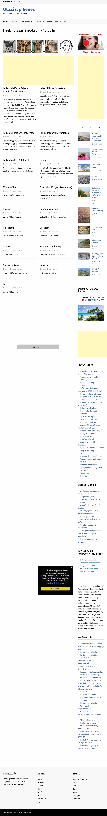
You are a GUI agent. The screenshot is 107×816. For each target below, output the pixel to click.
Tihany (6, 246)
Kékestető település (95, 270)
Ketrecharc (42, 799)
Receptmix (42, 779)
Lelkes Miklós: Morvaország (54, 132)
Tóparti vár (84, 473)
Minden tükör (10, 187)
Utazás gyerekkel (87, 516)
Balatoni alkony (11, 265)
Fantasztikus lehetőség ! (89, 652)
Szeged (94, 176)
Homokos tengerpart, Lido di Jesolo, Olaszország (97, 137)
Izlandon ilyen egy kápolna (91, 456)
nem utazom (87, 571)
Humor (40, 802)
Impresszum (7, 813)
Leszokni (76, 799)
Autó (75, 792)
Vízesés (83, 470)
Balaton (7, 209)
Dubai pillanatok (86, 436)
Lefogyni (76, 795)
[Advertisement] (38, 70)
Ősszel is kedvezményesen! (91, 677)
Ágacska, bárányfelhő (88, 416)
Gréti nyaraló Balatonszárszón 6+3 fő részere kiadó (90, 714)
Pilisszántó (8, 227)
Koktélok (41, 782)
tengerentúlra (87, 565)
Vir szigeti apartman (88, 720)
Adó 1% (58, 21)
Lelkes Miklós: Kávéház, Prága (18, 132)
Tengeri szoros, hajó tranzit (91, 459)
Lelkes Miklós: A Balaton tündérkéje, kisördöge (16, 90)
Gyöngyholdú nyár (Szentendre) (56, 187)
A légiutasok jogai (87, 496)
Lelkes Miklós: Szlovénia (52, 88)
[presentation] (82, 128)
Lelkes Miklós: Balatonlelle (17, 160)
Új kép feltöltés (95, 300)
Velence (44, 265)
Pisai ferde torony (96, 166)
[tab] (82, 128)
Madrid (83, 462)
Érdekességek (28, 21)
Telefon (40, 792)
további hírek (38, 347)
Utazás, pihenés (19, 9)
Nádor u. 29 (84, 692)
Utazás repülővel (87, 439)
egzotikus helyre (89, 568)
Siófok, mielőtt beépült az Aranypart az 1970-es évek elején (97, 193)
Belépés (21, 2)
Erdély (43, 160)
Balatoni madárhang (50, 246)
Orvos (75, 789)
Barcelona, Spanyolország (97, 209)
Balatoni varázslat (49, 209)
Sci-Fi (40, 789)
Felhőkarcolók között (88, 464)
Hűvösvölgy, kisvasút (88, 411)
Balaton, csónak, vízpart (89, 422)
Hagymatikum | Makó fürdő (97, 228)
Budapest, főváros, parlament (92, 447)
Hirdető (40, 21)
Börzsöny (44, 227)
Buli (39, 795)
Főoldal (5, 21)
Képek (49, 21)
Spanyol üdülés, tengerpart (91, 467)
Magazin (15, 21)
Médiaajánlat (27, 813)
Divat (75, 782)
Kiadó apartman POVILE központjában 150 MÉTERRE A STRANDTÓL (89, 734)
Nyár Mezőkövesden (88, 694)
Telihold (83, 413)
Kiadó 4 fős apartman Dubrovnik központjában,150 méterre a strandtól (89, 726)
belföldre (88, 560)
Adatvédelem (17, 813)
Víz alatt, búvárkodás (88, 419)
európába (90, 562)
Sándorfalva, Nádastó (96, 241)
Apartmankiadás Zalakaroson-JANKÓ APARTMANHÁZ (86, 661)
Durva (75, 786)
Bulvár (40, 786)
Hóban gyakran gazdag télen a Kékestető (97, 255)
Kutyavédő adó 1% (80, 779)
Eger (5, 284)
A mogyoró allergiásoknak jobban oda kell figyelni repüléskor (89, 533)
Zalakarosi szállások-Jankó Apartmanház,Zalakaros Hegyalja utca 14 (91, 646)
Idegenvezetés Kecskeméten (91, 672)
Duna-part (84, 476)
